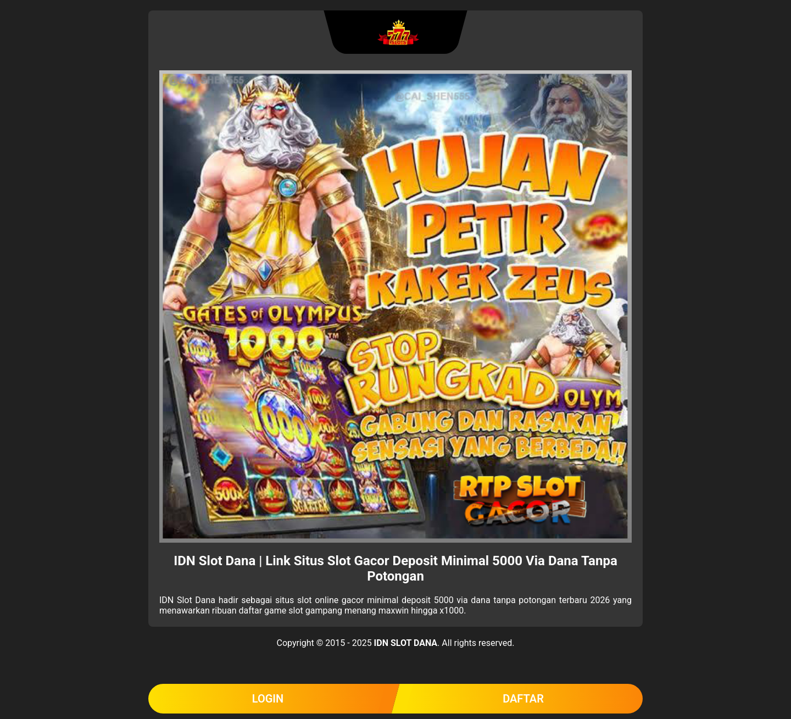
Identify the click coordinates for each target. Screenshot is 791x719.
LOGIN (268, 698)
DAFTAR (523, 698)
